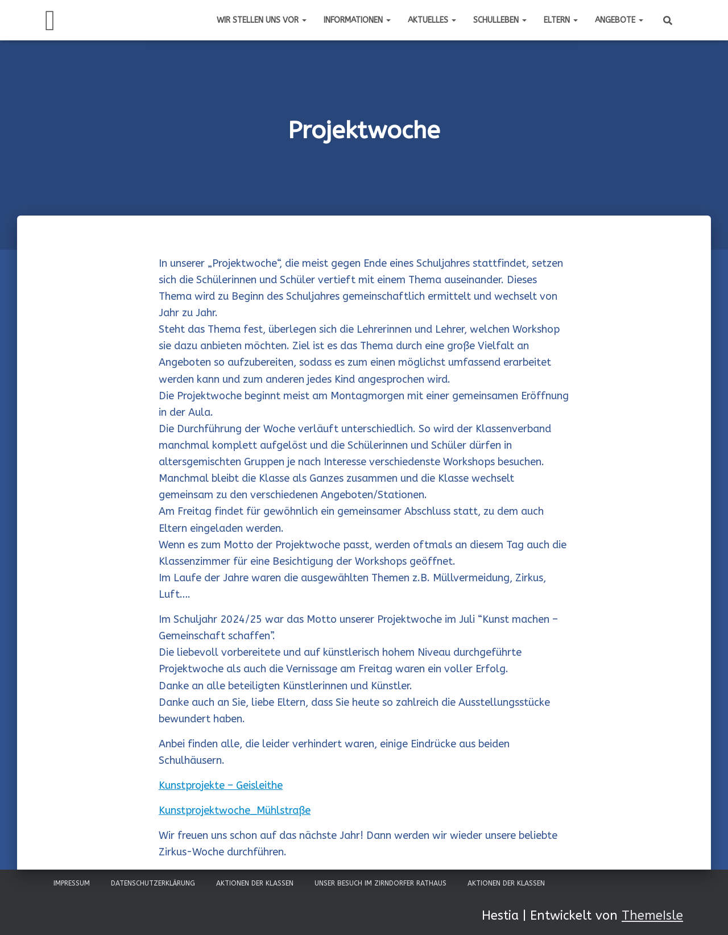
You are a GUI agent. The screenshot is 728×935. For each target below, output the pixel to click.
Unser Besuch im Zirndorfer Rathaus (380, 883)
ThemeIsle (652, 915)
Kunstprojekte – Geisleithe (221, 785)
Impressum (71, 883)
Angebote (619, 20)
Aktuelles (432, 20)
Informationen (357, 20)
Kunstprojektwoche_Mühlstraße (235, 810)
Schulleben (500, 20)
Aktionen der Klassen (254, 883)
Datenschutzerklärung (153, 883)
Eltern (561, 20)
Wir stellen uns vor (262, 20)
